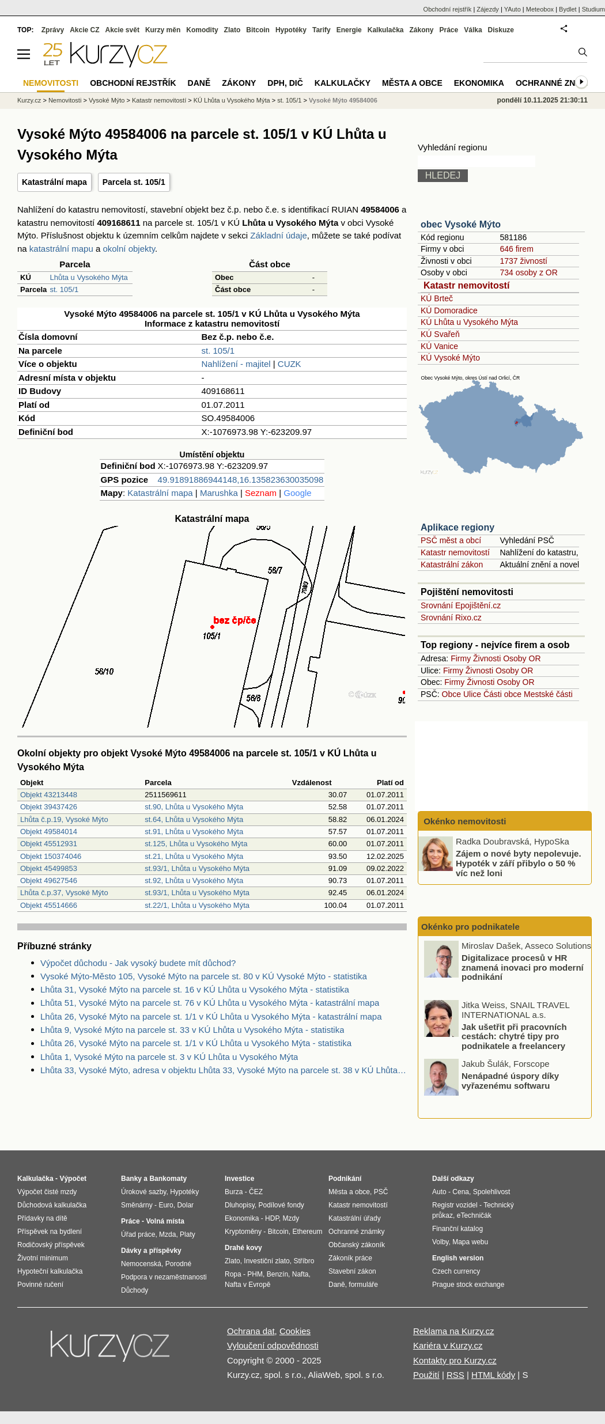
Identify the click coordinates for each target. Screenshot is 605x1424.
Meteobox (540, 9)
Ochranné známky (557, 83)
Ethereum (307, 1232)
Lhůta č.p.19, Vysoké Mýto (64, 819)
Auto (439, 1192)
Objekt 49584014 (48, 831)
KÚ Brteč (437, 298)
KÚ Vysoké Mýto (450, 357)
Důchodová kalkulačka (51, 1205)
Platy (187, 1234)
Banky (131, 1179)
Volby (440, 1242)
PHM (255, 1274)
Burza (234, 1192)
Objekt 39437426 (48, 806)
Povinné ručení (40, 1285)
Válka (473, 30)
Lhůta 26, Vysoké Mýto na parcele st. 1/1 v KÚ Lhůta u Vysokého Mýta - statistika (195, 1043)
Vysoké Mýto (107, 100)
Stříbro (303, 1261)
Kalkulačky (342, 83)
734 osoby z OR (528, 272)
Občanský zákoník (356, 1245)
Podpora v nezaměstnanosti (164, 1277)
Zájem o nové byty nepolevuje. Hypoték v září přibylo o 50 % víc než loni (518, 863)
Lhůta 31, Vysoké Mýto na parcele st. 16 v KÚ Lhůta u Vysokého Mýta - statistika (194, 989)
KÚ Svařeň (440, 334)
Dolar (185, 1205)
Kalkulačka (386, 30)
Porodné (178, 1264)
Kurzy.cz (29, 100)
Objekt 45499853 (48, 868)
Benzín (277, 1274)
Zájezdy (488, 9)
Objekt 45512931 (48, 843)
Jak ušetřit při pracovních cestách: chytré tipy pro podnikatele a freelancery (514, 1036)
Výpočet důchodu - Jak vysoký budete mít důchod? (138, 963)
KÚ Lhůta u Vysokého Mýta (469, 322)
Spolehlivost (492, 1192)
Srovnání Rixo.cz (451, 617)
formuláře (363, 1285)
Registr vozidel (455, 1205)
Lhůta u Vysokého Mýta (88, 277)
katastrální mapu (61, 248)
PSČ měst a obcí (451, 540)
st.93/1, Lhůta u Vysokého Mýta (197, 868)
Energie (349, 30)
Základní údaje (278, 235)
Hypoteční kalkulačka (49, 1271)
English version (457, 1258)
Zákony (421, 30)
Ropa (233, 1274)
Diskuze (501, 30)
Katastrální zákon (452, 564)
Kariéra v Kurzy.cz (448, 1345)
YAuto (512, 9)
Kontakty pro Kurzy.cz (455, 1360)
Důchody (134, 1290)
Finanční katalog (457, 1229)
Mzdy (291, 1218)
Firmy (461, 658)
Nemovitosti (64, 100)
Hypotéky (291, 30)
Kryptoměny (243, 1232)
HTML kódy (493, 1375)
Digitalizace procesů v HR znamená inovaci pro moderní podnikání (523, 967)
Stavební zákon (352, 1271)
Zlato (232, 30)
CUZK (289, 364)
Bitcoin (258, 30)
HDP (272, 1218)
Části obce (502, 694)
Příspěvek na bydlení (49, 1232)
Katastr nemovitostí (466, 285)
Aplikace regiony (457, 527)
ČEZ (256, 1192)
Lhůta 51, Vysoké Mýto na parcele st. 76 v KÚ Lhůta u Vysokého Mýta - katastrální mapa (209, 1003)
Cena (460, 1192)
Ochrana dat (251, 1331)
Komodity (202, 30)
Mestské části (548, 694)
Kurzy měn (162, 30)
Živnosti (487, 658)
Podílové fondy (281, 1205)
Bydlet (568, 9)
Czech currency (456, 1271)
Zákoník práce (350, 1258)
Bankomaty (168, 1179)
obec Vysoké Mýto (461, 224)
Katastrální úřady (354, 1218)
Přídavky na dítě (42, 1218)
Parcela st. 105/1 (134, 182)
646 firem (516, 248)
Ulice (472, 694)
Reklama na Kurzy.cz (453, 1331)
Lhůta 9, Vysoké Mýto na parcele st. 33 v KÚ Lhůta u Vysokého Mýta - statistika (192, 1030)
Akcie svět (122, 30)
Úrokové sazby (143, 1192)
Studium (593, 9)
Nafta (300, 1274)
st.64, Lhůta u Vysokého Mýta (194, 819)
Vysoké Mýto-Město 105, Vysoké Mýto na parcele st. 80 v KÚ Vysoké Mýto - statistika (203, 976)
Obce (451, 694)
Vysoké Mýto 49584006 (343, 100)
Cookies (295, 1331)
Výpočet (72, 1179)
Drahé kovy (243, 1248)
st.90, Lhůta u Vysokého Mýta (194, 806)
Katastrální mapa (54, 182)
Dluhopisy (240, 1205)
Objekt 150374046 (50, 856)
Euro (165, 1205)
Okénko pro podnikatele (470, 926)
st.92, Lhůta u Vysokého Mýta (194, 880)
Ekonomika (479, 83)
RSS (455, 1375)
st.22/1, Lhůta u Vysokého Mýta (197, 905)
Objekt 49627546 (48, 880)
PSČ (381, 1192)
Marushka (219, 493)
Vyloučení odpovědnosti (273, 1345)
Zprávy (52, 30)
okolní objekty (129, 248)
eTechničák (474, 1215)
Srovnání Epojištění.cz (461, 605)
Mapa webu (470, 1242)
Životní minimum (42, 1258)
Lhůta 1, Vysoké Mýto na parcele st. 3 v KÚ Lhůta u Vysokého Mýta (169, 1057)
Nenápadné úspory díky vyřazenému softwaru (510, 1081)
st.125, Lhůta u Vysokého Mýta (196, 843)
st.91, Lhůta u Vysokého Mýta (194, 831)
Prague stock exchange (468, 1285)
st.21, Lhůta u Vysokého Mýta (194, 856)
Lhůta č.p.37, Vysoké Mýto (64, 892)
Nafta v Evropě (247, 1285)
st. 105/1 (64, 289)
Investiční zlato (266, 1261)
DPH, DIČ (284, 83)
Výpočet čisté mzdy (47, 1192)
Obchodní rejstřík (447, 9)
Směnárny (137, 1205)
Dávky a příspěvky (151, 1251)
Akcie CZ (84, 30)
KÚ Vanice (439, 346)
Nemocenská (141, 1264)
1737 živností (523, 261)
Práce (449, 30)
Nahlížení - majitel (236, 364)
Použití (426, 1375)
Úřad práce (138, 1234)
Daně (199, 83)
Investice (239, 1179)
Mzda (167, 1234)
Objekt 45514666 (48, 905)
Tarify (321, 30)
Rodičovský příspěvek (51, 1245)
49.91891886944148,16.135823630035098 (241, 479)
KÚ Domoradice (449, 310)
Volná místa (165, 1221)
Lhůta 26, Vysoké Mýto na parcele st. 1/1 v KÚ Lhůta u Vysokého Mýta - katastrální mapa (211, 1016)
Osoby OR (521, 658)
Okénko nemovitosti (463, 821)
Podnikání (344, 1179)
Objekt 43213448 (48, 794)
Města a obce (412, 83)
